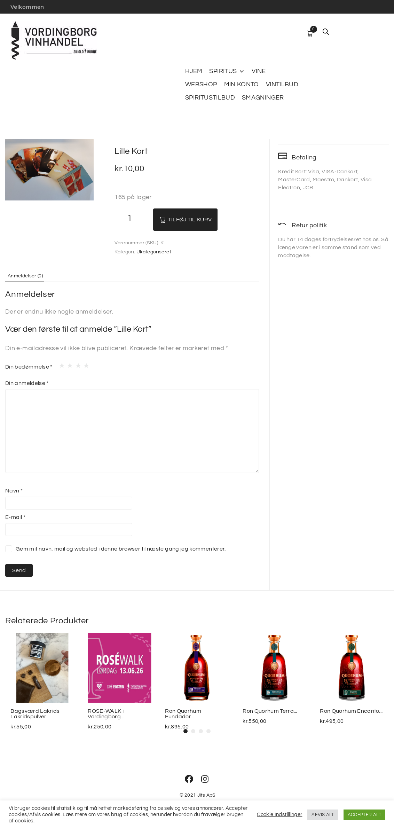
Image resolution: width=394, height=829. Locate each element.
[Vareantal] (131, 219)
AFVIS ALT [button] (323, 814)
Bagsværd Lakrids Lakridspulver (35, 713)
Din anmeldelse (27, 383)
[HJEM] (194, 71)
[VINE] (258, 71)
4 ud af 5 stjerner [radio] (84, 364)
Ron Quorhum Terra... (270, 711)
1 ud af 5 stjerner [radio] (60, 364)
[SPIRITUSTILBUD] (210, 97)
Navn (14, 490)
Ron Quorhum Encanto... (351, 711)
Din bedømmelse (29, 367)
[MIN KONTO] (241, 84)
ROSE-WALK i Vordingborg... (106, 713)
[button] (185, 731)
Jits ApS (206, 795)
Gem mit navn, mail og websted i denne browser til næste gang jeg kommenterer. (121, 548)
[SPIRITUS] (227, 71)
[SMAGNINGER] (262, 97)
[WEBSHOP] (201, 84)
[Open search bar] (325, 32)
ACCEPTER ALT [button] (364, 814)
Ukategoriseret (153, 252)
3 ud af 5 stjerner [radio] (76, 364)
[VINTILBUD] (282, 84)
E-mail (15, 517)
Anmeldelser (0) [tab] (29, 275)
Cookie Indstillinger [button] (279, 814)
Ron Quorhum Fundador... (183, 713)
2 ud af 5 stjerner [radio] (68, 364)
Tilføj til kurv (197, 219)
